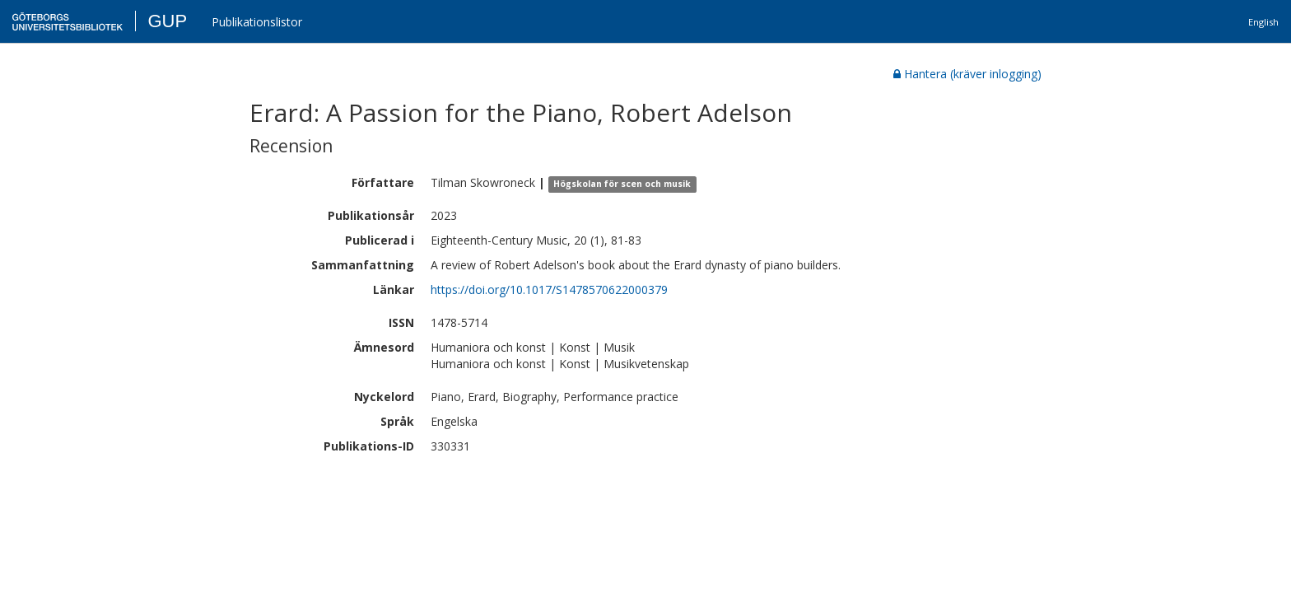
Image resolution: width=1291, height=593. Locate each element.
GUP (167, 21)
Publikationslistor (257, 22)
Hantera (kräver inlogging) (967, 74)
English (1263, 22)
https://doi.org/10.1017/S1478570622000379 (549, 289)
